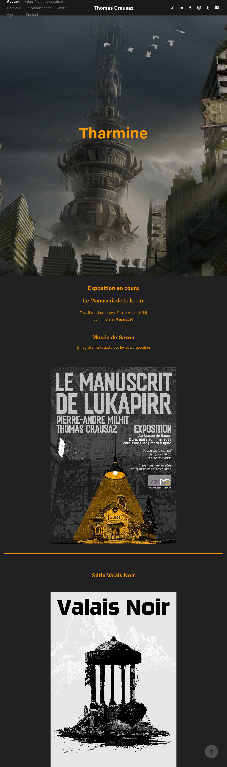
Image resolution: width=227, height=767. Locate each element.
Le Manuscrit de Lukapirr (46, 7)
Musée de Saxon (113, 337)
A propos (14, 14)
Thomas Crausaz (113, 7)
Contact (32, 14)
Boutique (14, 7)
